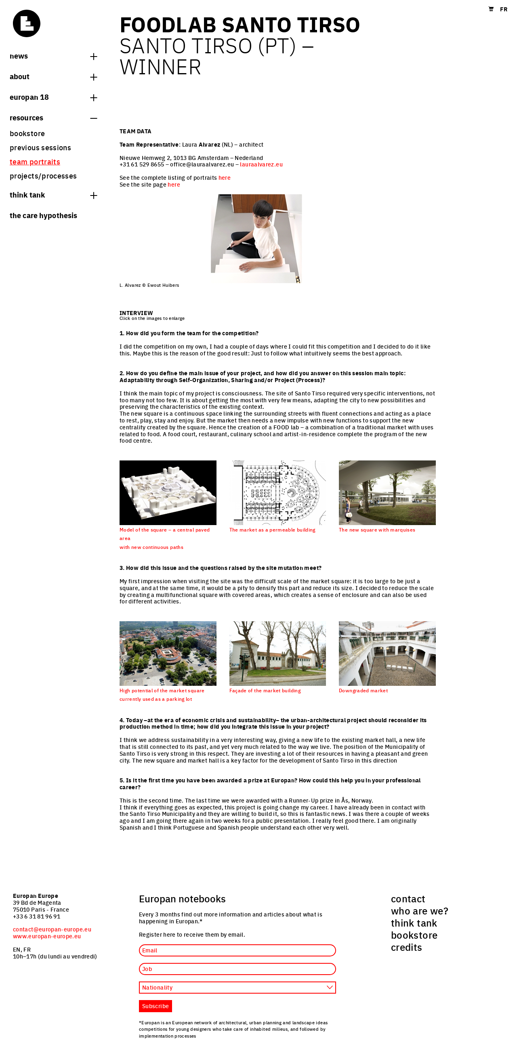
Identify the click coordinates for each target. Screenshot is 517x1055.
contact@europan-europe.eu (52, 929)
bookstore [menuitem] (27, 133)
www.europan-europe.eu (47, 936)
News (53, 55)
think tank (53, 194)
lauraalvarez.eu (261, 164)
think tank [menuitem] (414, 922)
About (53, 76)
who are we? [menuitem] (419, 910)
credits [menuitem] (406, 947)
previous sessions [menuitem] (40, 147)
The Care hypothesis (43, 215)
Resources (53, 117)
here (225, 177)
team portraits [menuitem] (35, 161)
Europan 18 (53, 96)
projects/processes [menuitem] (43, 175)
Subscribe (155, 1006)
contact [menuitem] (408, 898)
